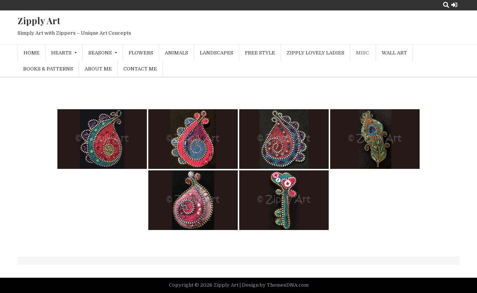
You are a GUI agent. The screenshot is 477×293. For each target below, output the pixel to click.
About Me (98, 69)
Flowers (141, 53)
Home (31, 53)
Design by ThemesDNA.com (275, 285)
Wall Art (394, 53)
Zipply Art (39, 20)
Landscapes (216, 53)
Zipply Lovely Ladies (315, 53)
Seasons (100, 53)
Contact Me (140, 69)
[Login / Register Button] (454, 5)
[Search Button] (446, 5)
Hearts (61, 53)
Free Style (260, 53)
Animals (176, 53)
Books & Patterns (48, 69)
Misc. (363, 53)
